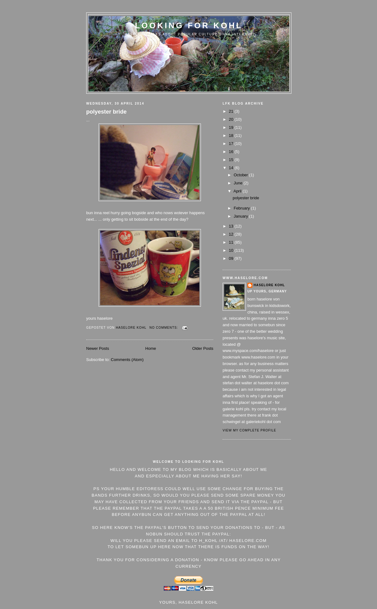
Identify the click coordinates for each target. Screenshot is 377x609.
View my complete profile (249, 430)
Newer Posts (97, 348)
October (241, 175)
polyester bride (106, 112)
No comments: (164, 327)
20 (231, 119)
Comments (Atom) (127, 359)
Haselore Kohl (269, 285)
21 (231, 111)
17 (231, 143)
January (241, 216)
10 (231, 250)
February (242, 208)
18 (231, 135)
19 (231, 127)
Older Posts (202, 348)
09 (231, 258)
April (238, 191)
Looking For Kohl (189, 25)
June (239, 183)
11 (231, 242)
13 (231, 226)
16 (231, 151)
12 (231, 234)
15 (231, 159)
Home (150, 348)
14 (231, 167)
